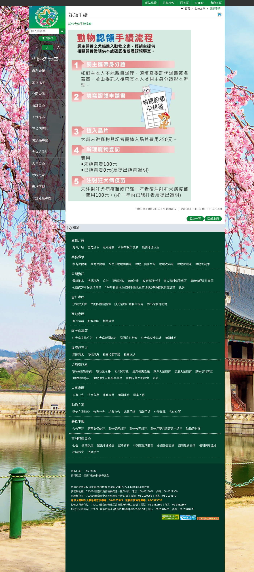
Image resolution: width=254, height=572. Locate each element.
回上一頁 (195, 218)
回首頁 (184, 2)
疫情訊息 (93, 354)
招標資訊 (118, 280)
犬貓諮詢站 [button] (40, 152)
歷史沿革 (93, 247)
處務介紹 (77, 240)
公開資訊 (77, 274)
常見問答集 (121, 371)
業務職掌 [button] (38, 82)
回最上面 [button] (213, 218)
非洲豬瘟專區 (81, 438)
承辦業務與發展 (128, 247)
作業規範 (160, 411)
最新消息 (78, 280)
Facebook (33, 59)
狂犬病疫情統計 (151, 337)
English (199, 2)
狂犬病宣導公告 (82, 337)
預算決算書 (79, 304)
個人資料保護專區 (175, 280)
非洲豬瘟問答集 (143, 445)
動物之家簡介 (81, 411)
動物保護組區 (117, 428)
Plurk (39, 59)
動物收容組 (166, 264)
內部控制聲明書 (157, 304)
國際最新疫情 (186, 445)
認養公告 (114, 411)
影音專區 (93, 321)
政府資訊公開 (151, 280)
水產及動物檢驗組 (120, 264)
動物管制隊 (202, 264)
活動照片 (93, 452)
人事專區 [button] (38, 163)
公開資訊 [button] (38, 94)
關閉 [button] (76, 227)
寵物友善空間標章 (137, 378)
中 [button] (47, 47)
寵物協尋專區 (81, 378)
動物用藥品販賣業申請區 (166, 428)
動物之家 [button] (38, 175)
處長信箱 (78, 321)
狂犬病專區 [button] (40, 128)
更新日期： (77, 471)
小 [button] (36, 47)
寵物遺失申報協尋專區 (107, 378)
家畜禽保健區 (96, 428)
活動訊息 (93, 280)
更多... (183, 287)
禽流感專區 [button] (40, 140)
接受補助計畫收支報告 (128, 304)
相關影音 (78, 452)
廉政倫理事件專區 (201, 280)
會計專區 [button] (38, 105)
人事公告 (78, 394)
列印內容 (219, 14)
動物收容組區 (138, 428)
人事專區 (77, 388)
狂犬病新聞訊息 (106, 337)
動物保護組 (184, 264)
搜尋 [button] (62, 31)
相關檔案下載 (111, 354)
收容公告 (99, 411)
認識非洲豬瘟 (105, 445)
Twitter (44, 59)
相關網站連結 (207, 445)
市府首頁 (216, 2)
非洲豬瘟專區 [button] (42, 198)
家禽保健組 (97, 264)
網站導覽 (151, 2)
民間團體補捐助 (100, 304)
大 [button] (58, 47)
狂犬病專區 (79, 331)
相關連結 (108, 321)
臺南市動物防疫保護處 (47, 16)
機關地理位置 (150, 247)
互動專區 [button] (38, 117)
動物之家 (200, 8)
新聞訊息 (78, 354)
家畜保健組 (79, 264)
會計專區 (77, 297)
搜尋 (32, 30)
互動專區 (77, 314)
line (50, 59)
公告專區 (78, 428)
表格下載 (77, 421)
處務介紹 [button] (38, 70)
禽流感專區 (79, 348)
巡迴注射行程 (128, 337)
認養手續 (129, 411)
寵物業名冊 (103, 371)
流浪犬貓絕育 (183, 371)
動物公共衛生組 (145, 264)
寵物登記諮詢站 (82, 371)
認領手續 (215, 8)
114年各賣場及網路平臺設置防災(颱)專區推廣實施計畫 (140, 287)
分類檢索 (168, 2)
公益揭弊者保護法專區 (86, 287)
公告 (106, 280)
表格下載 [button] (38, 186)
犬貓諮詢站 (79, 364)
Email (56, 59)
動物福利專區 (204, 371)
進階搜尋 (47, 38)
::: (30, 7)
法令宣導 (93, 394)
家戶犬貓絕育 (162, 371)
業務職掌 (77, 257)
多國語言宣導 (165, 445)
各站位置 (175, 411)
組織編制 (108, 247)
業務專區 (108, 394)
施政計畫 (133, 280)
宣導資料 (124, 445)
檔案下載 (139, 394)
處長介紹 (78, 247)
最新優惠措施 (141, 371)
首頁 (187, 8)
